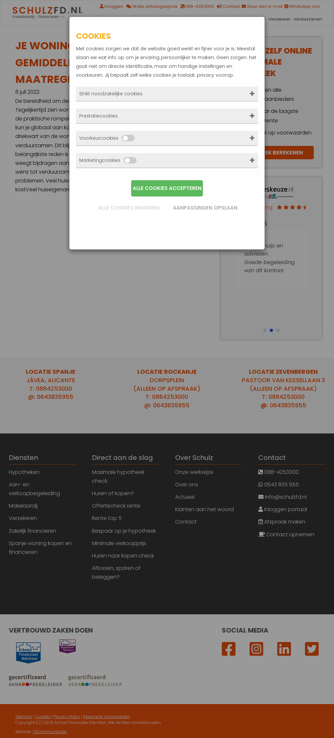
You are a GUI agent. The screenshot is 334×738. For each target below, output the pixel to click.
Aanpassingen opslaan (205, 207)
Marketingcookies (108, 160)
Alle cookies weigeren (128, 207)
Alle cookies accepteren (167, 188)
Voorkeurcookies (107, 138)
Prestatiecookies (98, 116)
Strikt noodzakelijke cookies (111, 93)
